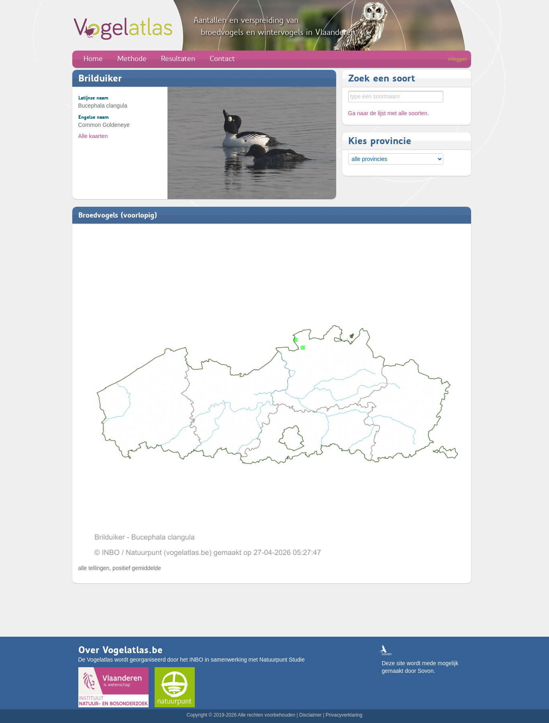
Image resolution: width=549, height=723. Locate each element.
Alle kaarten (93, 136)
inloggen (457, 59)
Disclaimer (310, 715)
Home (93, 58)
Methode (132, 58)
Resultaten (178, 58)
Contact (222, 58)
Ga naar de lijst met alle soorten (388, 113)
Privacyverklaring (344, 715)
